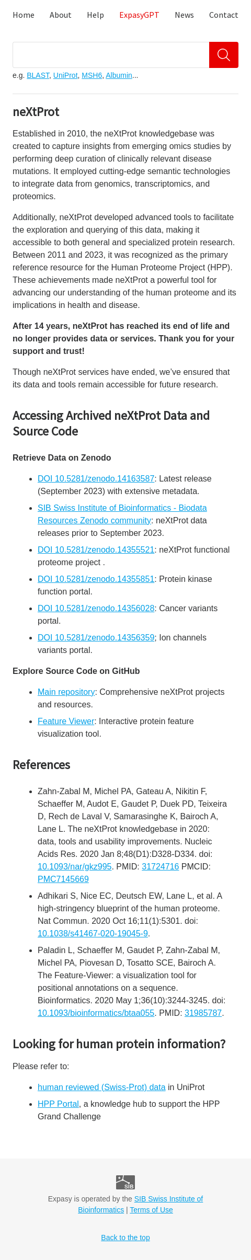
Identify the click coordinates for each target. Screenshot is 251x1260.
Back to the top (125, 1237)
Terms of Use (151, 1210)
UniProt (65, 75)
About (61, 14)
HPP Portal (58, 1103)
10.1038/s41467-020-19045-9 (93, 933)
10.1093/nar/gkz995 (74, 866)
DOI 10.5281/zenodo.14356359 (96, 637)
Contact (223, 14)
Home (24, 14)
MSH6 (92, 75)
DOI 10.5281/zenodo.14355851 (96, 579)
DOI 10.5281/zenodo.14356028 (96, 608)
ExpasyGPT (139, 14)
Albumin (119, 75)
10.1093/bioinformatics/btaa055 (96, 1013)
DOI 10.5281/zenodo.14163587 (96, 478)
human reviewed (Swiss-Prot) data (102, 1087)
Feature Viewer (66, 721)
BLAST (38, 75)
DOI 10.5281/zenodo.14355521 (96, 549)
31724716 (160, 866)
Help (95, 14)
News (184, 14)
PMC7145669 (63, 879)
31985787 (203, 1013)
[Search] (223, 55)
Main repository (66, 692)
